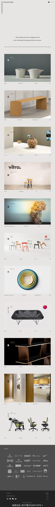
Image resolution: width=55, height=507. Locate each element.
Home (47, 494)
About (47, 497)
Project (47, 496)
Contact (47, 499)
